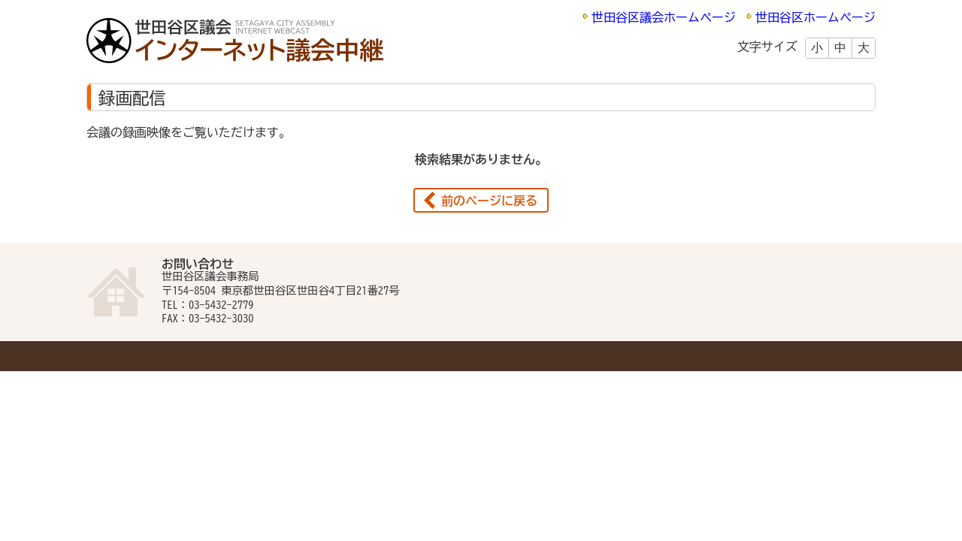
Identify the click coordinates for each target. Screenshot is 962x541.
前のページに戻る (489, 201)
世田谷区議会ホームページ (663, 17)
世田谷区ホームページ (815, 17)
